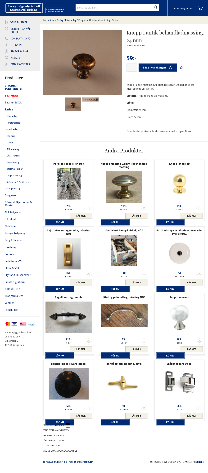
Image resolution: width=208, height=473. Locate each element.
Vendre (200, 462)
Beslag (60, 20)
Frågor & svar (19, 51)
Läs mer (81, 216)
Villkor (15, 57)
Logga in (16, 45)
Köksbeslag (70, 20)
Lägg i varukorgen (158, 67)
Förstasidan (48, 20)
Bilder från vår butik (20, 30)
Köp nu (56, 216)
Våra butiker (18, 22)
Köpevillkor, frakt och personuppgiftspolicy (68, 462)
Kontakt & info (20, 38)
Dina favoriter (20, 64)
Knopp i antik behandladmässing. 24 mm (98, 20)
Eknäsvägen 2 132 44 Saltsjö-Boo (14, 343)
